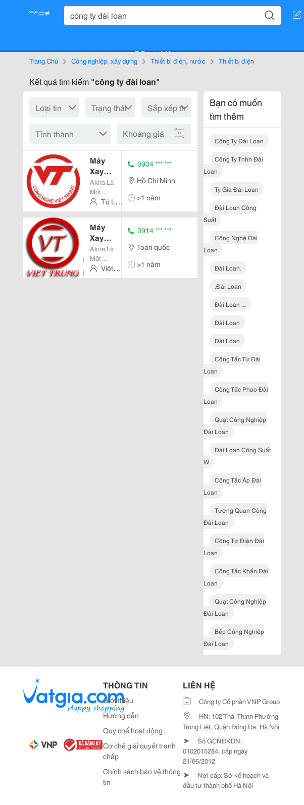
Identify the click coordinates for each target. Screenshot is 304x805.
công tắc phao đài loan (236, 395)
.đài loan (228, 286)
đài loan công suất (230, 213)
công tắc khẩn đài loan (236, 576)
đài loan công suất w (237, 455)
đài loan (227, 322)
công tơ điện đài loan (234, 546)
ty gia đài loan (237, 189)
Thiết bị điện (236, 60)
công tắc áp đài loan (232, 485)
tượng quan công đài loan (235, 516)
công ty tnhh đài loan (233, 164)
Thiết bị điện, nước (178, 60)
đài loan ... (230, 304)
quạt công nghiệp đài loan (235, 425)
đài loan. (228, 267)
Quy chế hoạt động (133, 730)
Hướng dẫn (121, 715)
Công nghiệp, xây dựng (104, 60)
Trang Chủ (43, 60)
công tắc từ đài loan (232, 364)
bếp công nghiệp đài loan (234, 637)
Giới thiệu (118, 700)
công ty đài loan (239, 140)
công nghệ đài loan (231, 243)
